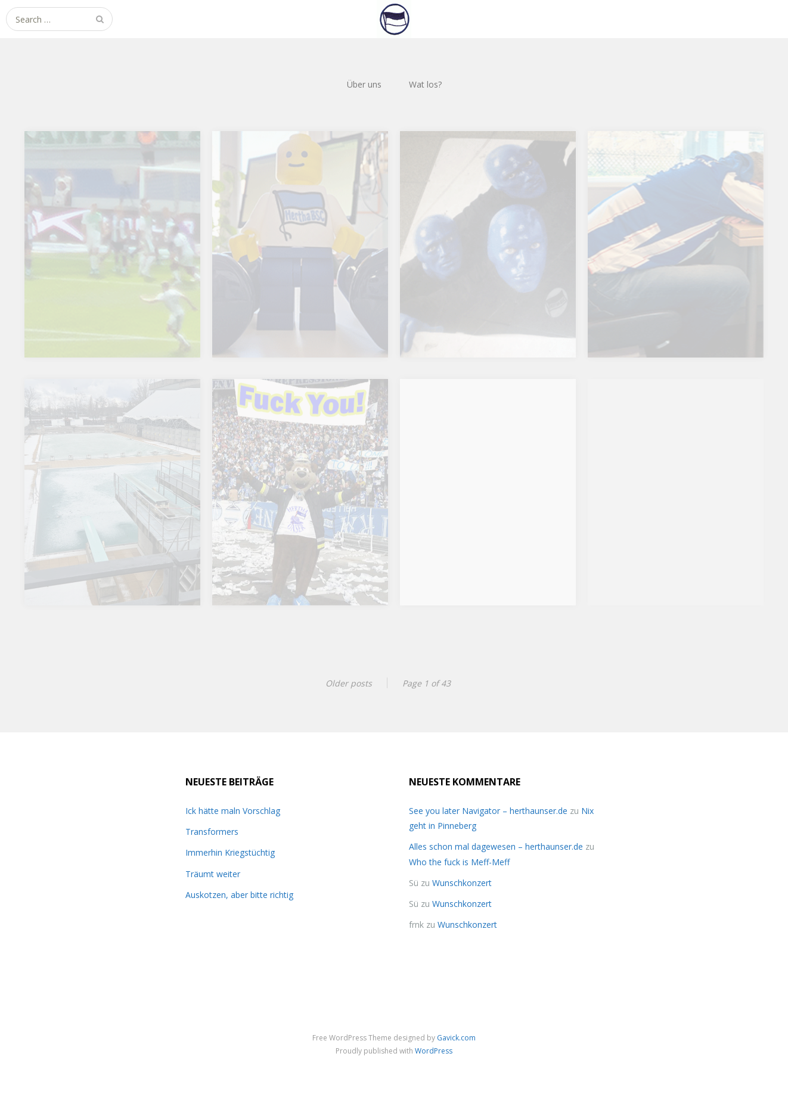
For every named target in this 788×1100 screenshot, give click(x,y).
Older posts (348, 683)
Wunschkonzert (462, 882)
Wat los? (425, 84)
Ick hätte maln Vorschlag (232, 810)
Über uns (364, 84)
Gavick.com (456, 1038)
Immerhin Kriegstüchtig (230, 852)
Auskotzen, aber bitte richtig (239, 894)
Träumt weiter (212, 874)
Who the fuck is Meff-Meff (459, 862)
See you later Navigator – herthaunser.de (488, 810)
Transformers (211, 831)
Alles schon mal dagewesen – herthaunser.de (496, 846)
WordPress (433, 1051)
